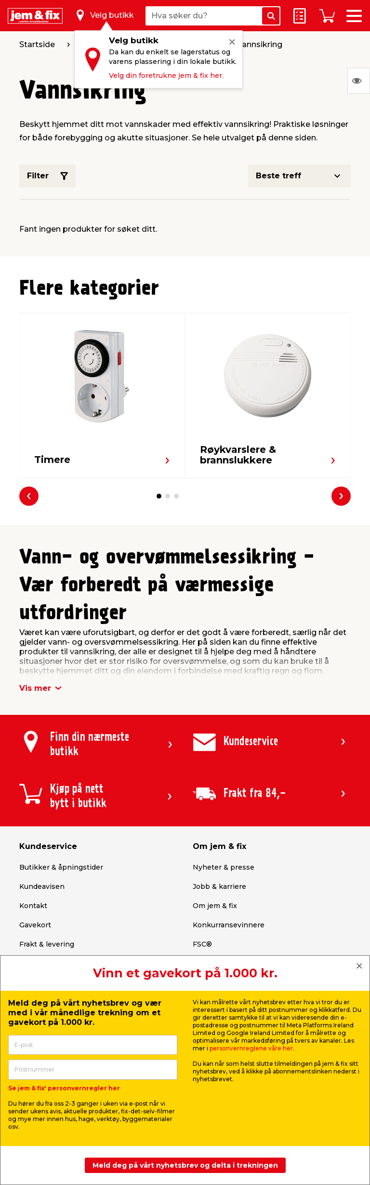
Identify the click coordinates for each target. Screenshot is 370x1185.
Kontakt (33, 905)
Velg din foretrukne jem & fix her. (166, 75)
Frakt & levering (46, 944)
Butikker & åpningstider (61, 867)
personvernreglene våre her (251, 1048)
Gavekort (35, 925)
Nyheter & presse (223, 867)
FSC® (202, 944)
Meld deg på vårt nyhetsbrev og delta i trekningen (185, 1165)
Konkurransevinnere (228, 925)
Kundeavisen (42, 886)
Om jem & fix (215, 905)
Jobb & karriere (219, 886)
